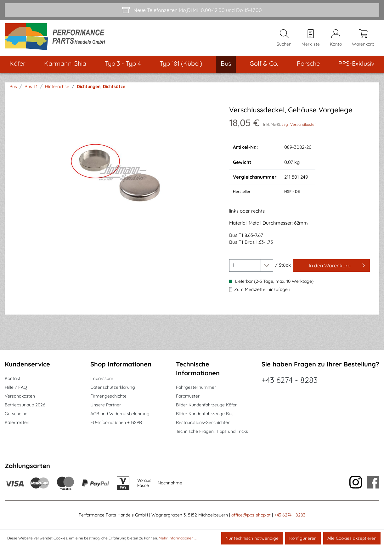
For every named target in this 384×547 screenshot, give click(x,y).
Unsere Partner (105, 405)
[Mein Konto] (336, 38)
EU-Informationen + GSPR (116, 422)
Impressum (101, 378)
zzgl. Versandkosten (299, 124)
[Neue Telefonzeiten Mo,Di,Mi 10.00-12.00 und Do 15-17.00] (192, 10)
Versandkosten (20, 396)
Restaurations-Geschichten (203, 422)
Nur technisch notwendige (252, 538)
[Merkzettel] (310, 38)
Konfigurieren (303, 538)
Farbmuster (188, 396)
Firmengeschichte (108, 396)
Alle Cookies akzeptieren (351, 538)
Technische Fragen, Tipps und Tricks (212, 431)
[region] (115, 173)
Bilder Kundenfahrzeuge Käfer (206, 405)
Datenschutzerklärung (112, 387)
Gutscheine (16, 413)
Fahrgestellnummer (196, 387)
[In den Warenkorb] (331, 265)
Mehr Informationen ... (177, 538)
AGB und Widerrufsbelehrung (120, 413)
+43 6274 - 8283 (290, 380)
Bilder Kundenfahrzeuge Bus (205, 413)
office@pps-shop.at (251, 515)
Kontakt (12, 378)
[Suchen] (284, 38)
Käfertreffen (17, 422)
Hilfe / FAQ (16, 387)
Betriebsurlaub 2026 (25, 405)
